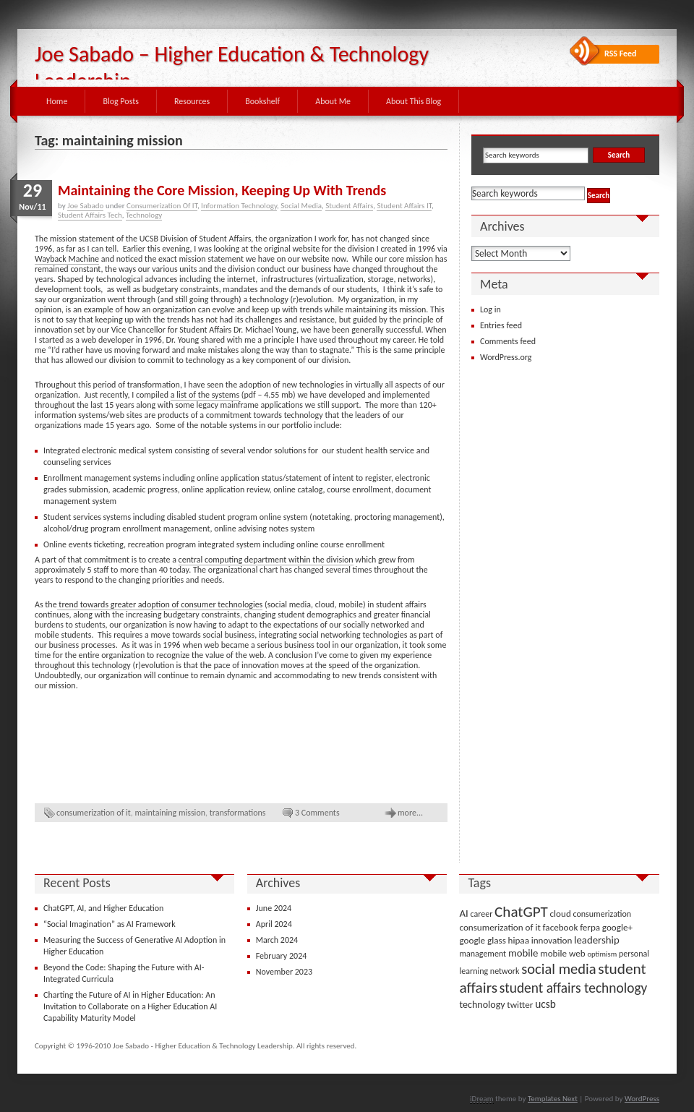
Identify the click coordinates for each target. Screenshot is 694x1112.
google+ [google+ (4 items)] (617, 927)
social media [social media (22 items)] (558, 968)
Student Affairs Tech (90, 215)
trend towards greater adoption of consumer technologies (160, 604)
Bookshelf (262, 101)
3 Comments (317, 813)
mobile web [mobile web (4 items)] (563, 953)
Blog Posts (121, 101)
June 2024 (273, 908)
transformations (238, 813)
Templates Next (553, 1098)
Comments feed (508, 341)
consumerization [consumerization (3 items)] (602, 914)
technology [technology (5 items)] (482, 1004)
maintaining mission (170, 813)
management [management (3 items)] (482, 954)
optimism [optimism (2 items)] (602, 954)
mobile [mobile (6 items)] (523, 952)
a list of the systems (205, 395)
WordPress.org (505, 357)
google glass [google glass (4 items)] (482, 940)
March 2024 (277, 940)
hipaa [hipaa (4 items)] (518, 940)
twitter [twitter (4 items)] (520, 1004)
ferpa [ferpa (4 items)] (590, 927)
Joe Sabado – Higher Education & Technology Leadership (232, 67)
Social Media (301, 205)
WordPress (642, 1098)
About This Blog (413, 101)
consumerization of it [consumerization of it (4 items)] (499, 927)
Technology (144, 215)
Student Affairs (349, 205)
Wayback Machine (67, 259)
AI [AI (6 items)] (463, 913)
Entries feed (501, 325)
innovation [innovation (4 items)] (552, 940)
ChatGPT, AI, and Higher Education (103, 908)
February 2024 (281, 956)
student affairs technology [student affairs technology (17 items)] (574, 988)
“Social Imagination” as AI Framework (109, 924)
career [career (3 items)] (482, 914)
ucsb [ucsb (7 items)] (545, 1004)
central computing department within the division (266, 560)
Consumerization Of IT (162, 205)
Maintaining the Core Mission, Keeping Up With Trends (222, 190)
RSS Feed (620, 53)
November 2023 (284, 972)
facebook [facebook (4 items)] (560, 927)
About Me (333, 101)
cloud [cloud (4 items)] (560, 913)
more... (410, 813)
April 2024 (274, 924)
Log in (490, 309)
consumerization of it (93, 813)
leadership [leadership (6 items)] (597, 939)
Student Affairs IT (404, 205)
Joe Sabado (85, 205)
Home (56, 101)
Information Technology (239, 205)
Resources (192, 101)
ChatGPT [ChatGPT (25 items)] (521, 911)
